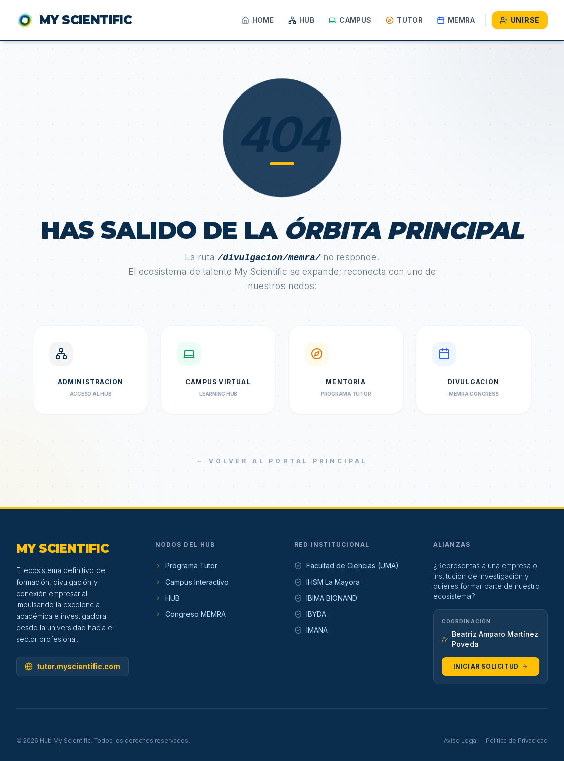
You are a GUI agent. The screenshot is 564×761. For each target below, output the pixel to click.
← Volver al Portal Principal (282, 461)
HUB (301, 20)
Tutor (404, 20)
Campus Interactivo (192, 582)
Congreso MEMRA (190, 614)
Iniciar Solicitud (490, 666)
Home (257, 20)
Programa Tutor (186, 565)
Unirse (520, 20)
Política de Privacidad (517, 740)
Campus (349, 20)
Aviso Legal (461, 740)
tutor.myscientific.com (72, 666)
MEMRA (456, 20)
